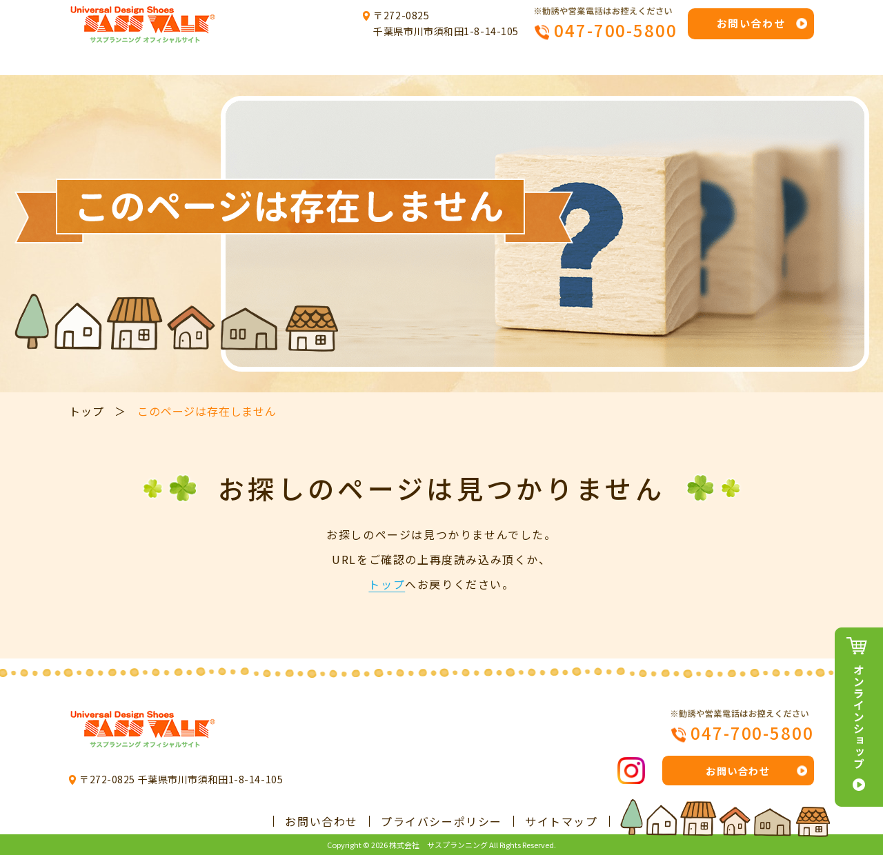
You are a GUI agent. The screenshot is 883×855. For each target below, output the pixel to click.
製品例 (522, 61)
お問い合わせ (751, 23)
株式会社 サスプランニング (438, 844)
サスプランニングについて (261, 61)
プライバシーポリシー (441, 821)
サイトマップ (561, 821)
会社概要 (761, 61)
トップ (116, 61)
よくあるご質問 (638, 61)
